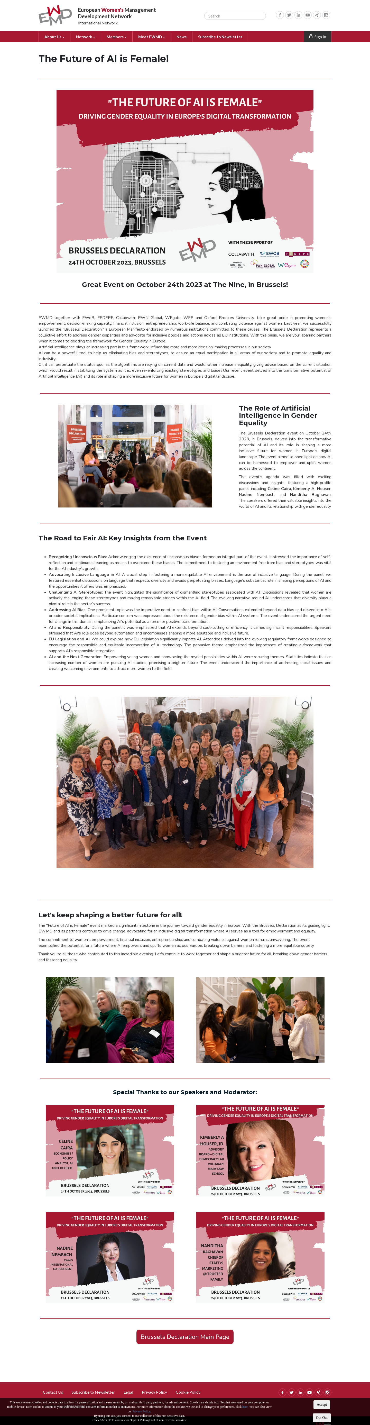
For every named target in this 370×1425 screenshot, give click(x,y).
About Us (55, 36)
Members (119, 36)
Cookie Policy (188, 1392)
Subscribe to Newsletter (226, 36)
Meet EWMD (155, 36)
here (245, 1407)
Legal (128, 1392)
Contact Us (53, 1392)
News (186, 36)
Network (87, 36)
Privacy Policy (142, 1411)
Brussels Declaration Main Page (185, 1337)
